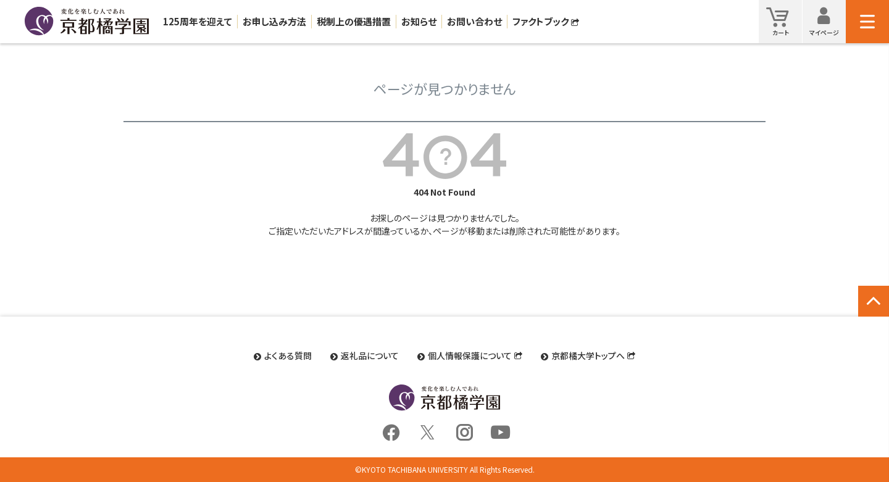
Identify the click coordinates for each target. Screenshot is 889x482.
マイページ (827, 21)
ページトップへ (873, 314)
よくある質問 (288, 355)
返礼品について (370, 355)
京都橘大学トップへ (588, 355)
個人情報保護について (470, 355)
